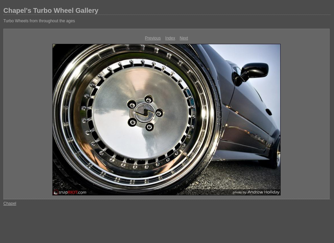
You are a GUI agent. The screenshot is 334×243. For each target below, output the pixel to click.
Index (170, 38)
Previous (153, 38)
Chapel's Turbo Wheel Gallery (50, 10)
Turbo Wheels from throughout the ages (39, 21)
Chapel (9, 203)
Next (184, 38)
